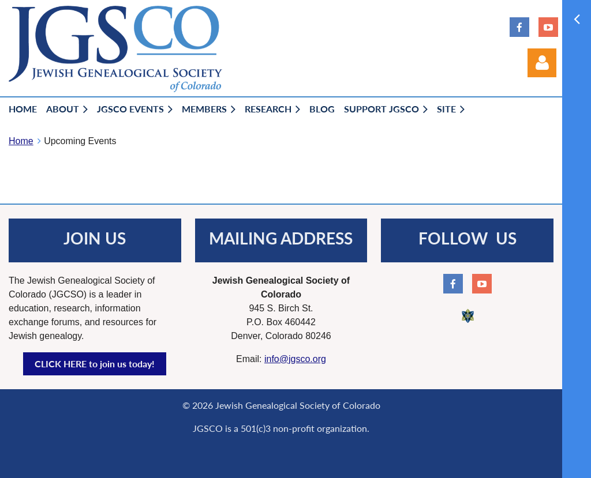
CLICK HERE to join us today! (95, 363)
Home (21, 141)
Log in (542, 62)
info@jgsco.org (295, 359)
